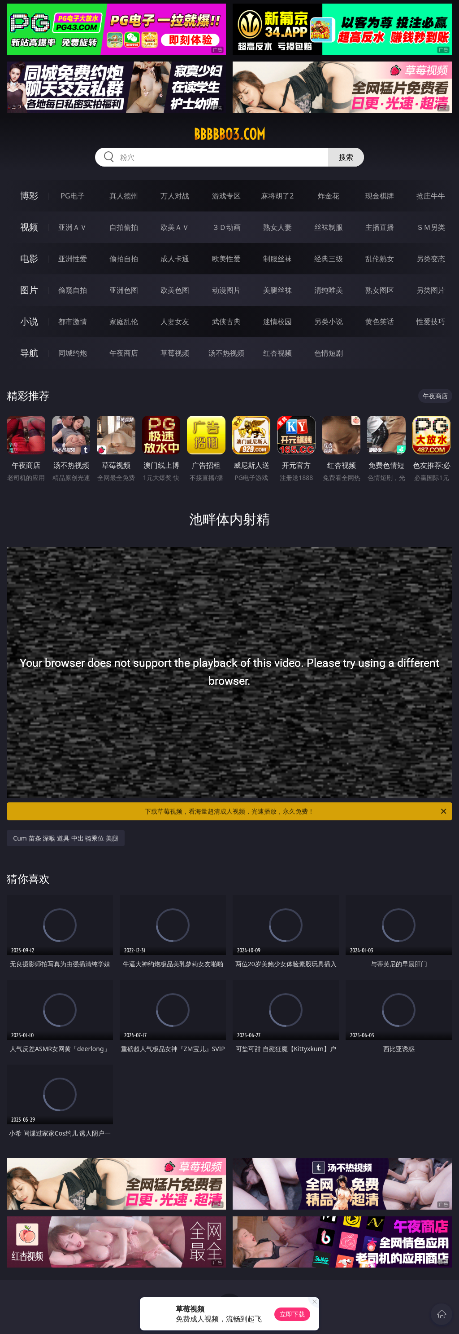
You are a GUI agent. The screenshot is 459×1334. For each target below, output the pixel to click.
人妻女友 (174, 321)
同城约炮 (72, 353)
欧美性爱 (226, 259)
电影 (29, 258)
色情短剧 (328, 353)
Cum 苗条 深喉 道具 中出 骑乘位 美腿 (65, 838)
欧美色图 (174, 290)
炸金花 (328, 196)
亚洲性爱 (72, 259)
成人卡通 (174, 259)
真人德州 (123, 196)
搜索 (346, 157)
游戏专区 (226, 196)
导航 (29, 353)
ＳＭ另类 (430, 227)
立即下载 (292, 1314)
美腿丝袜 (277, 290)
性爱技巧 (430, 321)
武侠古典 (226, 321)
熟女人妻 (277, 227)
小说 (29, 321)
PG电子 (72, 196)
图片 (29, 290)
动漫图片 (226, 290)
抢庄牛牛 (430, 196)
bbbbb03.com (229, 134)
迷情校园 (277, 321)
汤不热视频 (226, 353)
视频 (29, 227)
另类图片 (430, 290)
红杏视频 (277, 353)
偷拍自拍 (123, 259)
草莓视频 (174, 353)
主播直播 (379, 227)
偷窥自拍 (72, 290)
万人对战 (174, 196)
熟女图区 (379, 290)
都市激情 (72, 321)
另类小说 (328, 321)
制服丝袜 (277, 259)
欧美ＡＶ (174, 227)
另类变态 (430, 259)
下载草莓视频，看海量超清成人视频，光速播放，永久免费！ (296, 811)
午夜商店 (123, 353)
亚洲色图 (123, 290)
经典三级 (328, 259)
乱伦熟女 (379, 259)
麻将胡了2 (277, 196)
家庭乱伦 (123, 321)
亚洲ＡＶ (72, 227)
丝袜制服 (328, 227)
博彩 (29, 195)
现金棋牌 (379, 196)
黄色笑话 (379, 321)
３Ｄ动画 (226, 227)
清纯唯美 (328, 290)
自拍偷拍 (123, 227)
